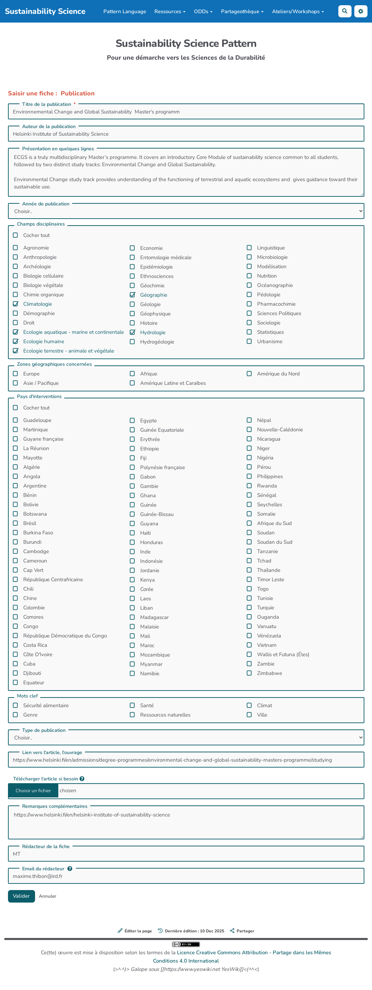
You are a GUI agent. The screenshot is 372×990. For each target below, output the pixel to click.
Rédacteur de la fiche (46, 846)
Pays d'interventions (39, 397)
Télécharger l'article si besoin (49, 778)
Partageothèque (242, 11)
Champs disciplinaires (41, 224)
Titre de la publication (49, 104)
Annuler (48, 896)
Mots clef (27, 696)
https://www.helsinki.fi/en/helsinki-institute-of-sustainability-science (186, 822)
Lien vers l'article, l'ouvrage (52, 752)
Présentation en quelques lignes (58, 148)
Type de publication (44, 730)
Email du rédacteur (47, 868)
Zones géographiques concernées (54, 364)
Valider (22, 895)
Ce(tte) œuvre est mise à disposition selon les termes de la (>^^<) (186, 957)
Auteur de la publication (49, 126)
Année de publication (45, 204)
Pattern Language (124, 11)
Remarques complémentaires (54, 806)
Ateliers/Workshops (298, 11)
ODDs (203, 11)
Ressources (170, 11)
